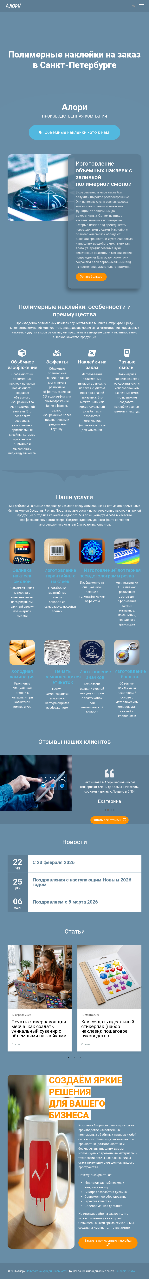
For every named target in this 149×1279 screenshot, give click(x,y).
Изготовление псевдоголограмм (99, 573)
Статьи (16, 1044)
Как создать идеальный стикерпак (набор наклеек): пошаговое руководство (107, 1029)
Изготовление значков (95, 674)
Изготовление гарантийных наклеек (60, 576)
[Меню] (141, 6)
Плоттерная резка (127, 573)
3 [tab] (80, 1057)
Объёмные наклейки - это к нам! (74, 132)
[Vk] (133, 6)
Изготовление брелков (130, 674)
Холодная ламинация (22, 674)
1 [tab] (69, 1057)
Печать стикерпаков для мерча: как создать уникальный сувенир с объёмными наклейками (38, 1029)
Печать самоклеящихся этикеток (62, 677)
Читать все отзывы (109, 820)
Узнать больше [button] (91, 276)
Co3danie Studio (125, 1271)
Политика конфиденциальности (46, 1271)
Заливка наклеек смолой (22, 576)
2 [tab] (74, 1057)
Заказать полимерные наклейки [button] (108, 1242)
